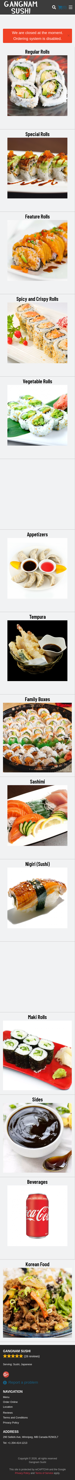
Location (8, 1406)
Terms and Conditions (15, 1417)
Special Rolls (37, 134)
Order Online (10, 1401)
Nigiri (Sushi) (37, 863)
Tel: (15, 1442)
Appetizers (37, 534)
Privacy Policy (11, 1422)
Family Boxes (37, 699)
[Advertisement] (37, 24)
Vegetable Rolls (37, 381)
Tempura (37, 616)
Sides (37, 1099)
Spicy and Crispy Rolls (37, 298)
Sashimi (37, 781)
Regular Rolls (37, 51)
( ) (62, 7)
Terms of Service (44, 1473)
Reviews (8, 1412)
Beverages (37, 1181)
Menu (6, 1397)
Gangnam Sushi (17, 1351)
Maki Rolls (37, 1017)
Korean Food (37, 1264)
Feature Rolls (37, 216)
